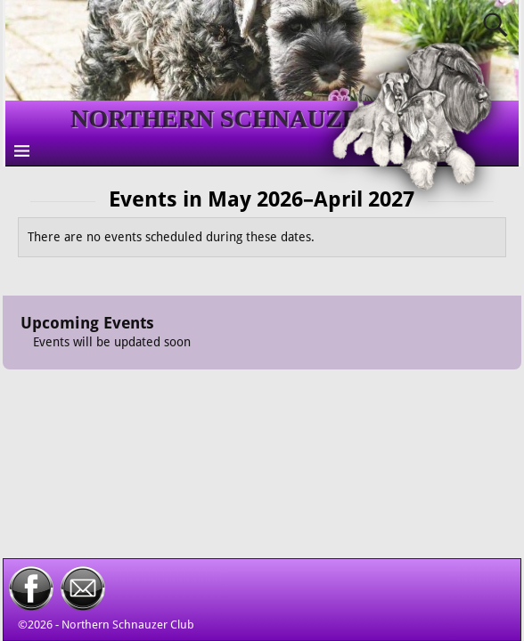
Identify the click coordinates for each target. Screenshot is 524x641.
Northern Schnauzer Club (127, 624)
